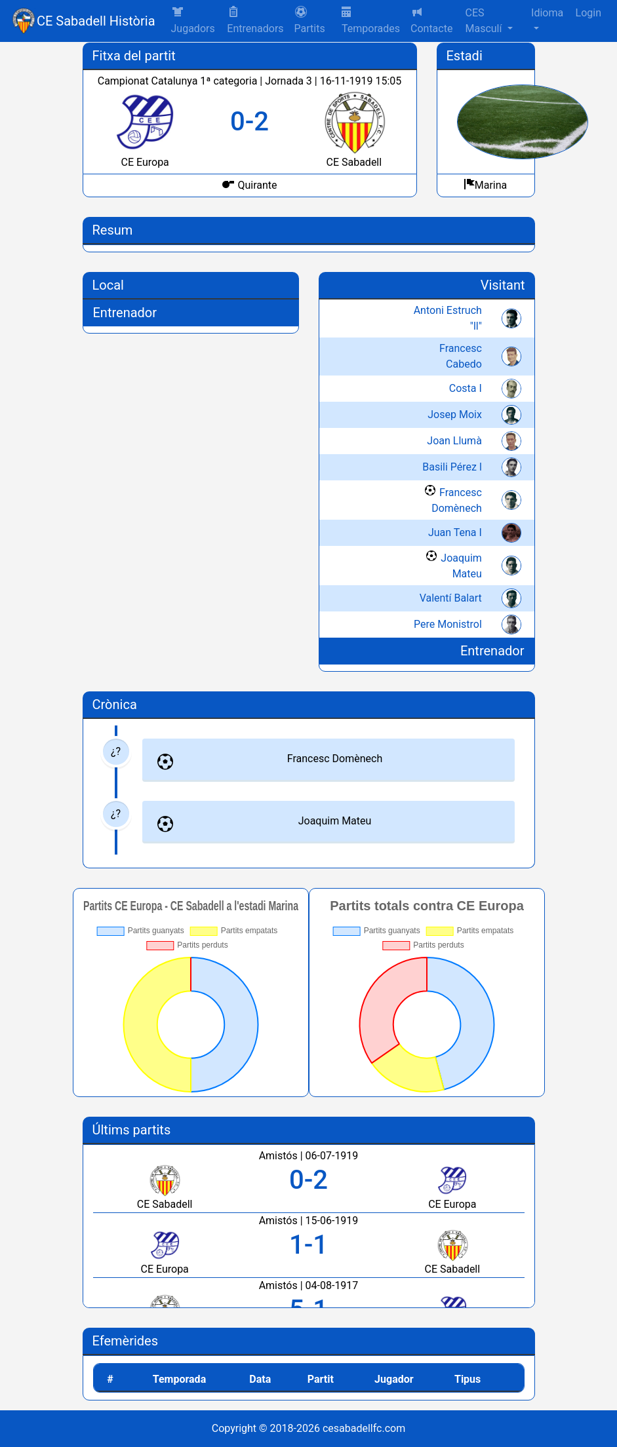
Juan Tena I (455, 532)
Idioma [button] (547, 13)
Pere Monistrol (448, 624)
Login (588, 13)
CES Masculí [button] (484, 21)
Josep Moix (455, 414)
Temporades (371, 21)
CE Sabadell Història (96, 21)
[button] (312, 21)
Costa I (465, 388)
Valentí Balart (451, 598)
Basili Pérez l (452, 467)
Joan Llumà (454, 440)
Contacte (431, 20)
